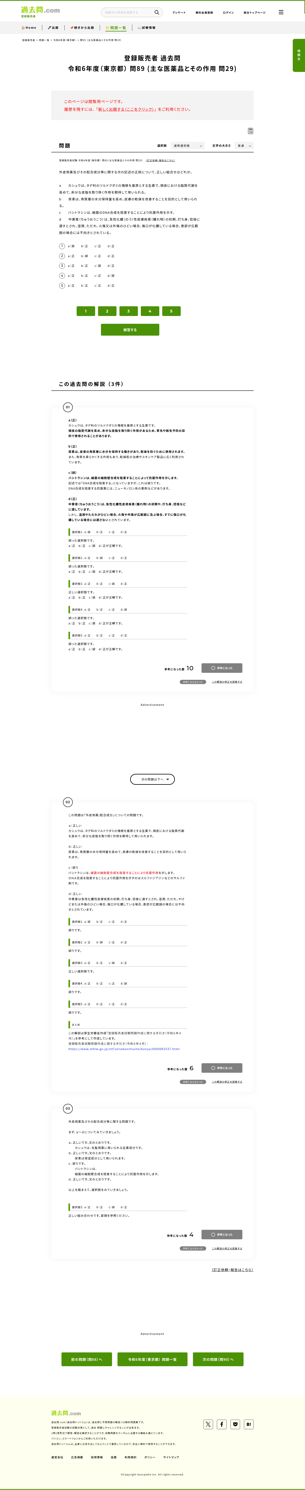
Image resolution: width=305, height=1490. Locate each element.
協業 (114, 1457)
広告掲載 (77, 1457)
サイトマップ (172, 1457)
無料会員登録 (203, 13)
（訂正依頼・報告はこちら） (160, 160)
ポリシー (150, 1457)
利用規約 (131, 1457)
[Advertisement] (152, 735)
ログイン (227, 13)
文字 (221, 145)
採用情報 (97, 1457)
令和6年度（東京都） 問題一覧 (152, 1359)
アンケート (178, 13)
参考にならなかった (193, 682)
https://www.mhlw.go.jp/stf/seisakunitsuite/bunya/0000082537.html (124, 1049)
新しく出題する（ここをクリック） (126, 109)
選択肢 (162, 145)
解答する (130, 330)
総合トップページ (254, 13)
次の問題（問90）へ (218, 1359)
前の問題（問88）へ (87, 1359)
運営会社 (57, 1457)
